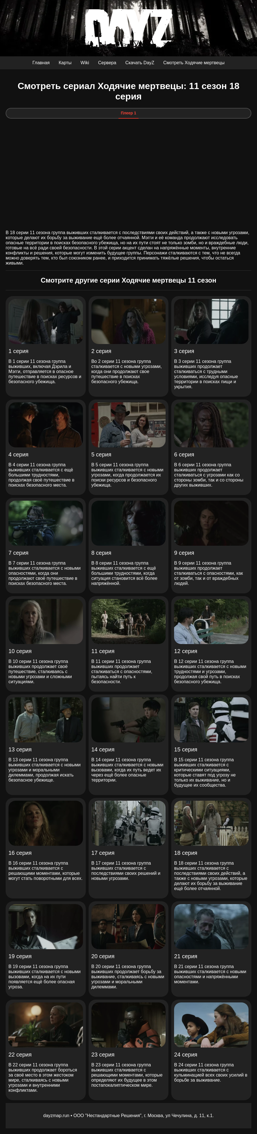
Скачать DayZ (139, 62)
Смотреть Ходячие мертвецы (194, 62)
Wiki (85, 62)
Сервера (107, 62)
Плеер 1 (128, 113)
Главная (41, 62)
